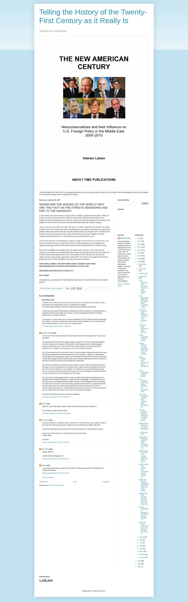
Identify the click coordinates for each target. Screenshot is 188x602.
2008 (139, 259)
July (140, 540)
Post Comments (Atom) (56, 485)
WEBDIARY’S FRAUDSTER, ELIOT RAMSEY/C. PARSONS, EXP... (144, 429)
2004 (139, 567)
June (141, 543)
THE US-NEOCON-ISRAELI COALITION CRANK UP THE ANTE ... (143, 415)
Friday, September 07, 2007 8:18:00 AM (55, 459)
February (142, 554)
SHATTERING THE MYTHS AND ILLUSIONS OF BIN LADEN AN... (144, 471)
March (141, 551)
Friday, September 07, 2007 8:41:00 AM (55, 473)
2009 (139, 256)
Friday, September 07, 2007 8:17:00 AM (55, 442)
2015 (139, 238)
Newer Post (44, 482)
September (143, 276)
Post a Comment (47, 477)
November (142, 269)
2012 (139, 247)
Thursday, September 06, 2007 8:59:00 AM (56, 397)
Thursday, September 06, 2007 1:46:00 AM (56, 326)
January (142, 557)
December (142, 264)
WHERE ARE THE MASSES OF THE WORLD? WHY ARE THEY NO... (144, 499)
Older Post (106, 482)
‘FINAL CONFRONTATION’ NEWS (143, 337)
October (142, 273)
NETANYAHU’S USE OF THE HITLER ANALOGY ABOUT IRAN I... (143, 456)
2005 (139, 564)
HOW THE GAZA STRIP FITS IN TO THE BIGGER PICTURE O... (144, 528)
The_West (45, 420)
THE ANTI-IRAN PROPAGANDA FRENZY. (143, 328)
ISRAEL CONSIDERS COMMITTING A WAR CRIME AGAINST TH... (144, 513)
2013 (139, 244)
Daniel (44, 404)
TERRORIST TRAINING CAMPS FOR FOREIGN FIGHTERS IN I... (143, 442)
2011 (139, 250)
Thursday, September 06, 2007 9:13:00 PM (56, 413)
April (141, 548)
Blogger (102, 591)
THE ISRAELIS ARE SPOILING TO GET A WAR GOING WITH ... (143, 287)
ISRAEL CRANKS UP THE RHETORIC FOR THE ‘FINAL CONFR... (143, 349)
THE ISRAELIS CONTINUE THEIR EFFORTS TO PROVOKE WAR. (144, 385)
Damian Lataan (47, 333)
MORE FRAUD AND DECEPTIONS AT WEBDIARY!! (144, 362)
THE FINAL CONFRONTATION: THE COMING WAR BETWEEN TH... (143, 401)
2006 (139, 561)
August (141, 537)
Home (75, 482)
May (140, 546)
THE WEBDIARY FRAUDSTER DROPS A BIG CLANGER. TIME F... (144, 301)
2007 (139, 261)
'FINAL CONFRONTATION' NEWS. (143, 373)
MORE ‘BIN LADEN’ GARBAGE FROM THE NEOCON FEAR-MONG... (143, 485)
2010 (139, 253)
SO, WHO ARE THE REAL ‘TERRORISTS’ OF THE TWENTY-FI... (143, 316)
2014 (139, 241)
